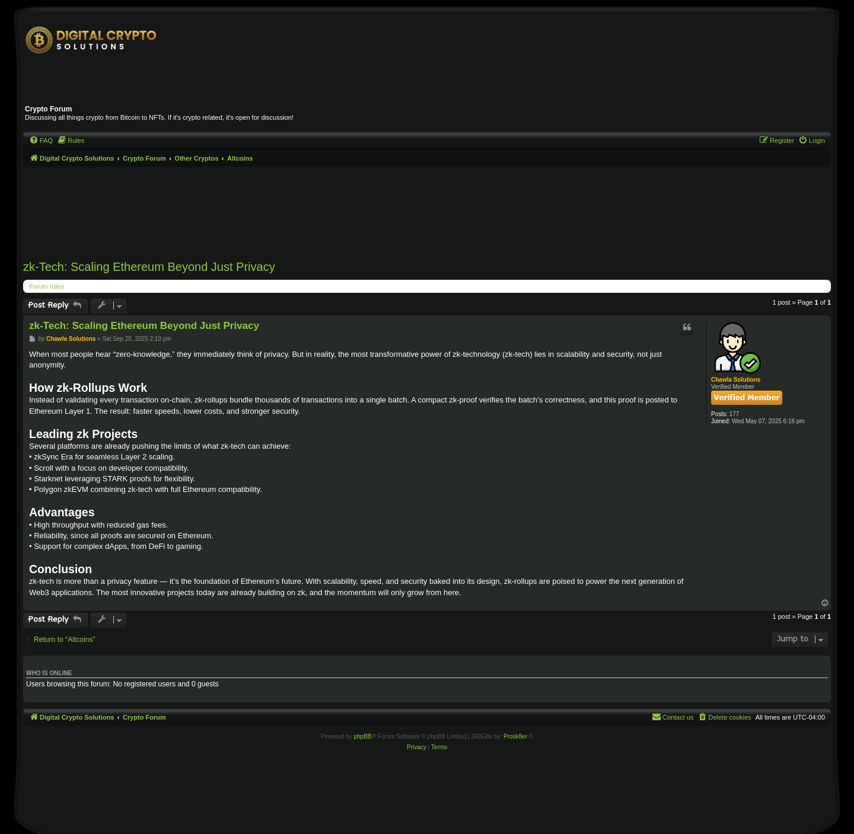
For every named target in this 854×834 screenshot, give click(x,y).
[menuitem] (41, 140)
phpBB (362, 736)
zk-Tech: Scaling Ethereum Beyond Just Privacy (149, 266)
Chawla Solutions (735, 379)
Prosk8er (515, 736)
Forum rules (46, 286)
